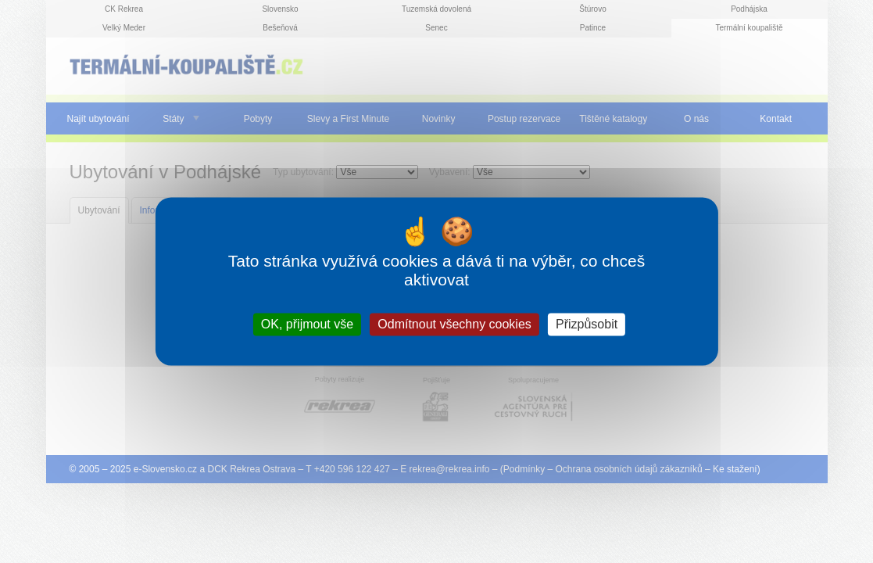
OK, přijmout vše (307, 324)
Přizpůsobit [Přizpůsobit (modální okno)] (586, 324)
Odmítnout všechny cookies (454, 324)
